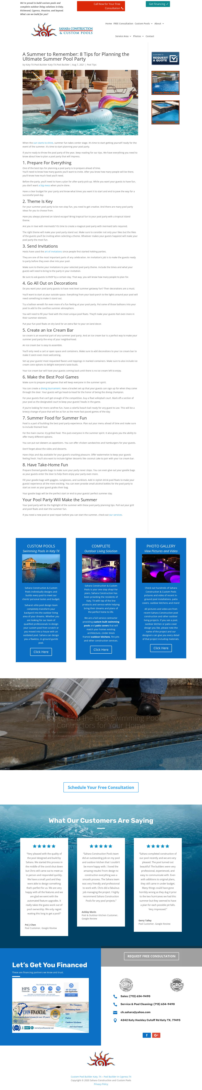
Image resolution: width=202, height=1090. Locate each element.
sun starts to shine (43, 142)
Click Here (41, 652)
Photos (137, 36)
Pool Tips (91, 64)
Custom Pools (142, 23)
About (157, 23)
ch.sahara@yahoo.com (136, 1012)
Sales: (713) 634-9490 (135, 996)
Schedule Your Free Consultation (101, 787)
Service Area (121, 36)
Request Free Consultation (151, 954)
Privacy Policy (101, 1084)
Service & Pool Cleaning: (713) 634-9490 (148, 1004)
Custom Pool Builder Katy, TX (86, 1076)
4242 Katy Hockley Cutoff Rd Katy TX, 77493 (150, 1020)
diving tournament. (51, 388)
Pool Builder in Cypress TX (117, 1076)
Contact (150, 36)
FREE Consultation (123, 23)
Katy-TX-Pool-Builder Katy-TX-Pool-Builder (48, 64)
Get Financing (157, 4)
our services (115, 514)
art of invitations (53, 251)
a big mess (44, 185)
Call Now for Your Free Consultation (107, 6)
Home (108, 23)
